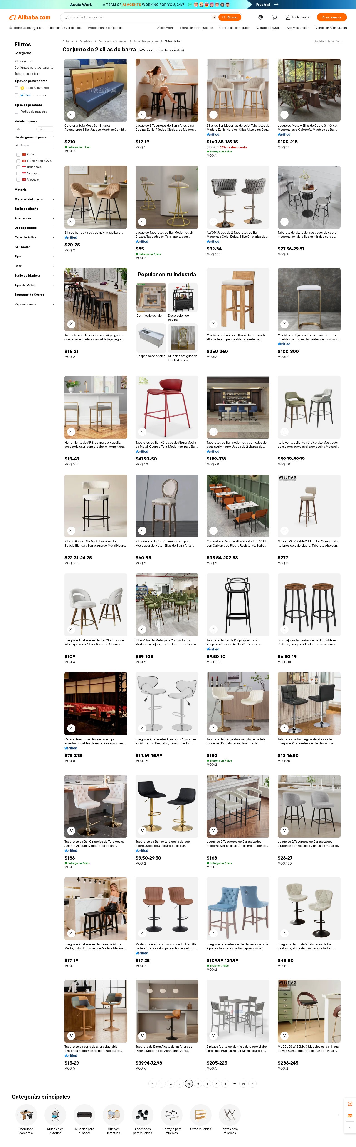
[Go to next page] (252, 1084)
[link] (350, 1104)
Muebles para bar (146, 41)
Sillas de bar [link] (173, 41)
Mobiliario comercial (113, 41)
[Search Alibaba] (136, 17)
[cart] (275, 18)
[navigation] (34, 563)
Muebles (86, 41)
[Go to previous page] (152, 1084)
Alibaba (68, 41)
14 (243, 1083)
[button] (214, 17)
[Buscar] (229, 17)
